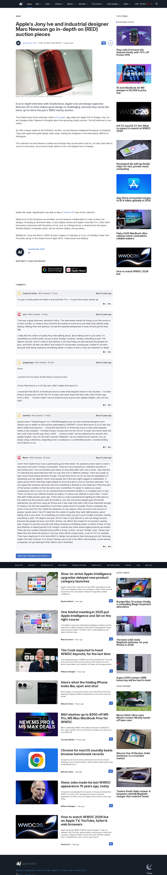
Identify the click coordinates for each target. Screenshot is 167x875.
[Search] (156, 4)
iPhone (59, 4)
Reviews (19, 870)
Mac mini (148, 565)
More (127, 4)
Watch (71, 4)
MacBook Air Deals (79, 565)
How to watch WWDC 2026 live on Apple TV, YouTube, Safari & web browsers (85, 820)
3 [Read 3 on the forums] (111, 806)
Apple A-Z (56, 870)
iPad (48, 4)
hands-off (68, 212)
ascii (25, 314)
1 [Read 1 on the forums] (111, 671)
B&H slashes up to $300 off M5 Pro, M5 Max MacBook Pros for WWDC (84, 718)
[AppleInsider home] (20, 4)
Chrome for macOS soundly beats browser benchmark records (86, 752)
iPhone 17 (31, 565)
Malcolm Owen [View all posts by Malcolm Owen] (67, 640)
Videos (65, 870)
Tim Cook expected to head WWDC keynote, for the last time (86, 652)
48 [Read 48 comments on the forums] (104, 43)
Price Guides (113, 4)
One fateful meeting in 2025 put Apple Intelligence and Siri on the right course (86, 615)
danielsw (27, 416)
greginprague (28, 362)
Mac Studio (63, 565)
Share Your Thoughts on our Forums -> (34, 556)
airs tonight (60, 117)
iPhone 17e (19, 565)
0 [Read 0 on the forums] (111, 601)
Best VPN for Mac (113, 565)
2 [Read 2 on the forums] (111, 639)
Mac (39, 4)
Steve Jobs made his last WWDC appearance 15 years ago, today (86, 784)
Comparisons (29, 870)
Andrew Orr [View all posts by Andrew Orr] (65, 844)
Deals (48, 870)
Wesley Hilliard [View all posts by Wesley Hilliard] (67, 601)
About (103, 293)
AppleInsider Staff (29, 43)
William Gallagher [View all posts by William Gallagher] (68, 672)
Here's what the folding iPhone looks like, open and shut (84, 684)
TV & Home (97, 4)
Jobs (71, 870)
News (29, 4)
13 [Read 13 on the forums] (111, 771)
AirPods (83, 4)
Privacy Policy (80, 870)
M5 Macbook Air (47, 565)
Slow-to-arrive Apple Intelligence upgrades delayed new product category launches (86, 577)
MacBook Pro (96, 565)
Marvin (26, 458)
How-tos (40, 870)
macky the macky (30, 293)
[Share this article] (110, 43)
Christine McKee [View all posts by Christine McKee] (68, 740)
